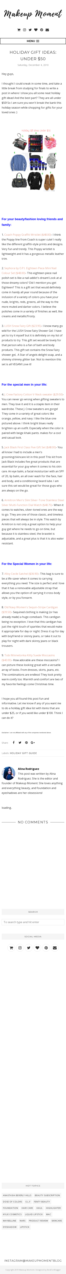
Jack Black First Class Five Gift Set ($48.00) (30, 447)
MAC (48, 1214)
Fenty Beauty (42, 1201)
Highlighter (53, 1208)
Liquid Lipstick (34, 1214)
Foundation (10, 1208)
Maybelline (9, 1220)
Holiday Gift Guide (23, 753)
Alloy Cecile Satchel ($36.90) (21, 574)
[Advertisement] (33, 993)
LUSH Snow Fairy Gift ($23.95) (22, 326)
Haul (40, 1208)
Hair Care (27, 1208)
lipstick (24, 1227)
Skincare (57, 1220)
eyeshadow (10, 1227)
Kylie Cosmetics (12, 1214)
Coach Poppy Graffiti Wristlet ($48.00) (27, 234)
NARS (22, 1220)
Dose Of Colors (12, 1201)
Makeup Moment (27, 1269)
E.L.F (28, 1201)
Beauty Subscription (47, 1195)
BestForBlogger (54, 1269)
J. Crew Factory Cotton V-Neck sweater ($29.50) (33, 394)
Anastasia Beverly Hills (17, 1195)
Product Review (38, 1220)
